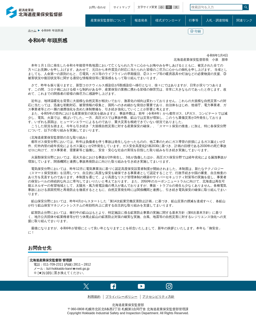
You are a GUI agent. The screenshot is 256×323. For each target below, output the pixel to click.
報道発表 (141, 20)
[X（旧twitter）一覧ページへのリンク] (86, 286)
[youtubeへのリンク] (141, 286)
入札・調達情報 (217, 20)
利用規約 (94, 296)
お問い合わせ (97, 7)
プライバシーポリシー (121, 296)
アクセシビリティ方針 (158, 296)
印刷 (195, 31)
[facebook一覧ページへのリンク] (113, 286)
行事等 (193, 20)
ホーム (32, 30)
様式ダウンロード (168, 20)
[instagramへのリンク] (169, 286)
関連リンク (244, 20)
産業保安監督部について (108, 20)
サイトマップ (121, 7)
